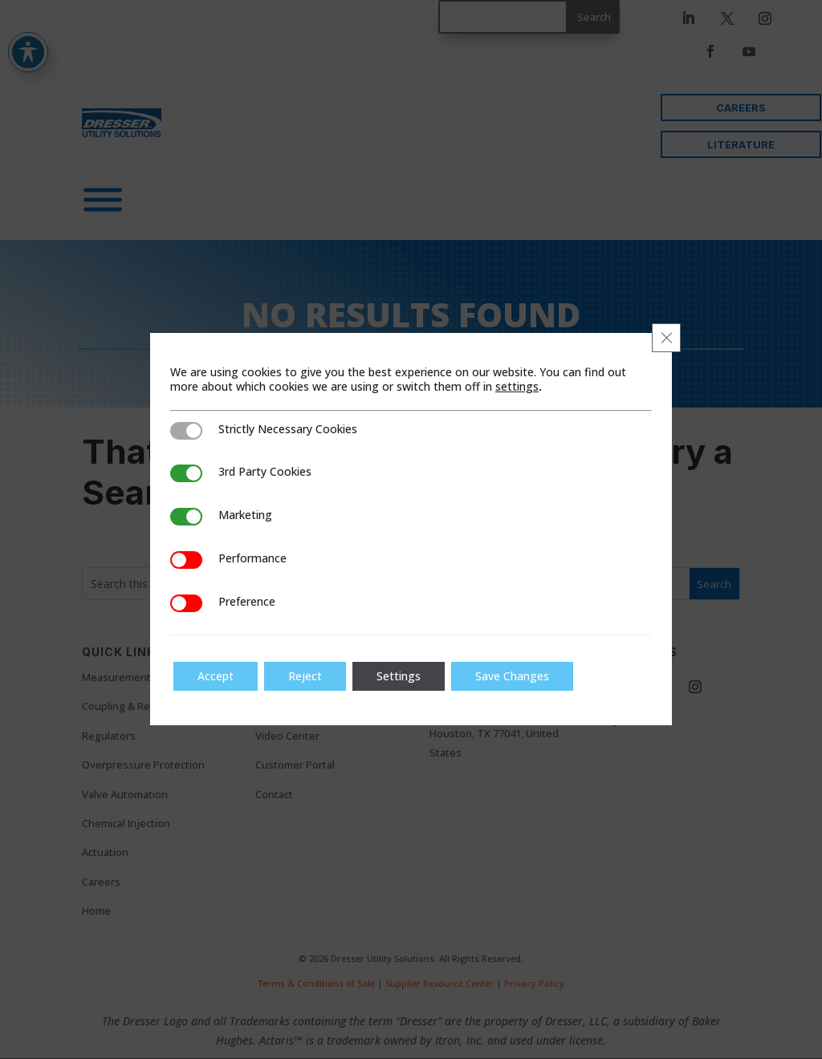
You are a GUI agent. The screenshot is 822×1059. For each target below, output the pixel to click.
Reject (305, 676)
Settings (398, 676)
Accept (215, 676)
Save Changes (512, 676)
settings (517, 386)
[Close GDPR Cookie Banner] (666, 337)
